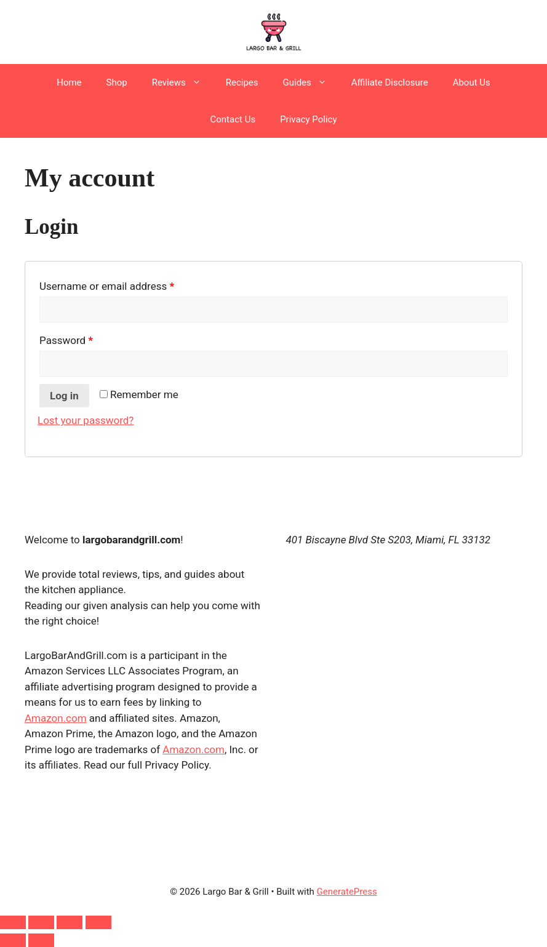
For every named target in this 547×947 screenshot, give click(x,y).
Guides (311, 82)
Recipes (242, 82)
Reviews (183, 82)
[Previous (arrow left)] (13, 940)
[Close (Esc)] (98, 922)
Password (86, 338)
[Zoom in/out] (13, 922)
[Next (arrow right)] (41, 940)
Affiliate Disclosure (389, 82)
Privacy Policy (308, 119)
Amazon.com (56, 718)
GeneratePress (347, 891)
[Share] (69, 922)
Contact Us (233, 119)
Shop (116, 82)
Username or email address (127, 284)
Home (69, 82)
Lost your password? (86, 420)
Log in (64, 396)
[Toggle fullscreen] (41, 922)
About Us (471, 82)
